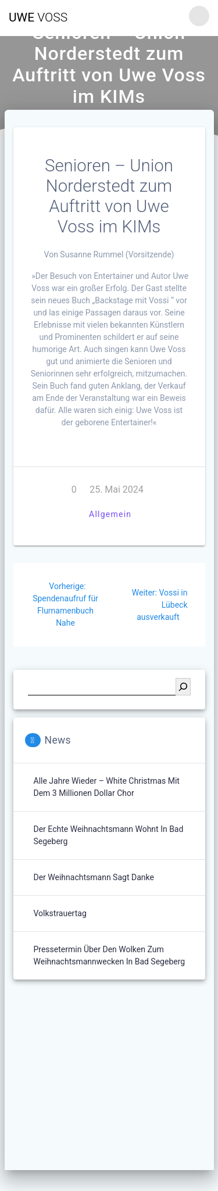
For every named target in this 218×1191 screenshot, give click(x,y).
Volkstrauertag (60, 913)
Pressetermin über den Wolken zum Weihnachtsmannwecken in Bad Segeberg (109, 955)
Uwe (38, 18)
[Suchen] (183, 686)
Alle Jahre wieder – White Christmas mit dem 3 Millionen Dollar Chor (107, 787)
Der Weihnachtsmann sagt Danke (94, 877)
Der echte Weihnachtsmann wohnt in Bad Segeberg (109, 835)
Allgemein (110, 514)
